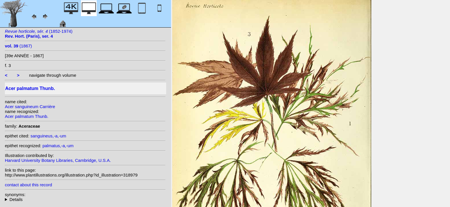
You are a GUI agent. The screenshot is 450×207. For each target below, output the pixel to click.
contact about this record (28, 184)
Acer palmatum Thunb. (26, 116)
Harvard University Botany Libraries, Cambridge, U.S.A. (58, 160)
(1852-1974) (38, 34)
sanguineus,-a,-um (48, 135)
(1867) (18, 45)
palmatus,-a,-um (57, 145)
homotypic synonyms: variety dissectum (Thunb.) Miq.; (85, 199)
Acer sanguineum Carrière (30, 106)
